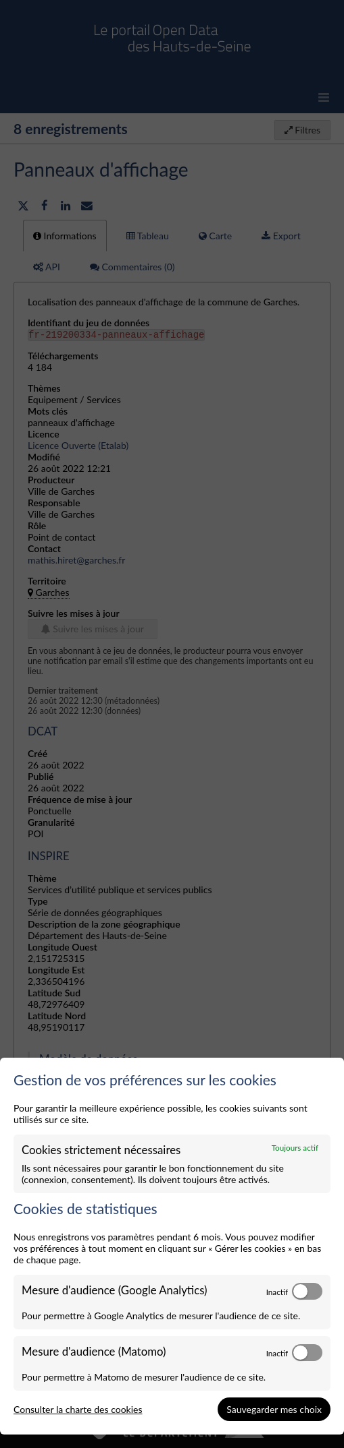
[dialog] (172, 1246)
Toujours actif (295, 1147)
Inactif (277, 1291)
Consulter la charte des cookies (78, 1409)
